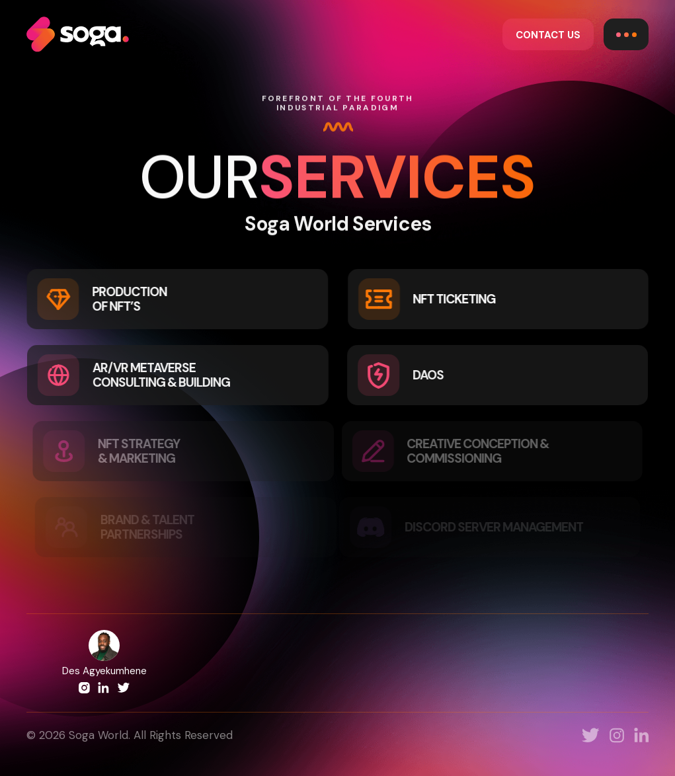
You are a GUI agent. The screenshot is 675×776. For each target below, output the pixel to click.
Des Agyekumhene (104, 671)
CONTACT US (548, 35)
